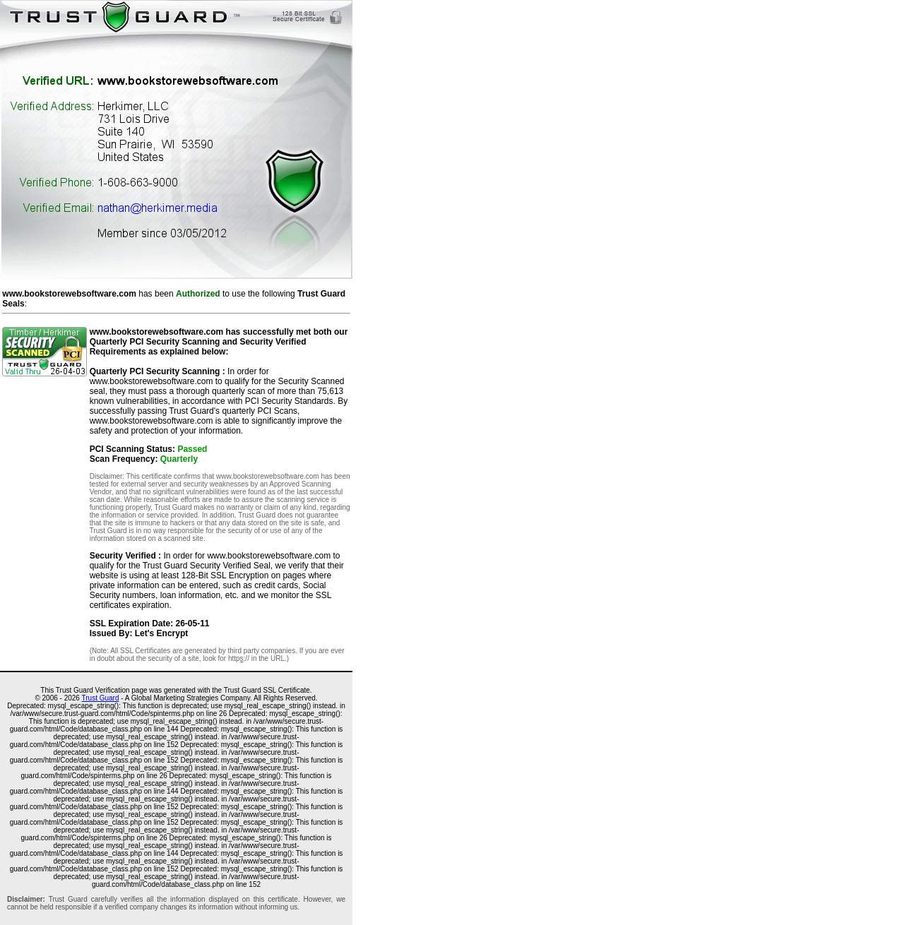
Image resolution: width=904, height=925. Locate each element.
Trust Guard (100, 698)
